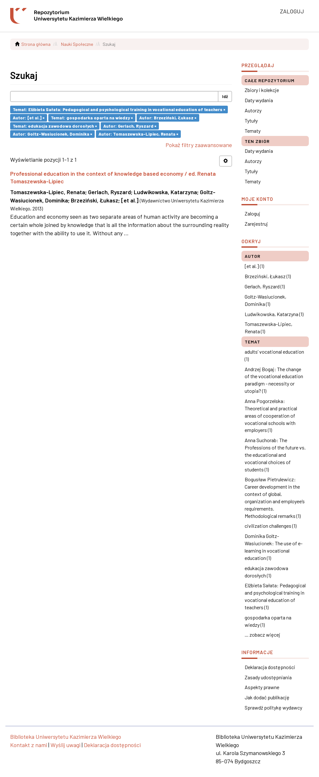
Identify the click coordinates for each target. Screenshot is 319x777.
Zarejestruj (256, 224)
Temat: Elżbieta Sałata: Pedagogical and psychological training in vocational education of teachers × (119, 109)
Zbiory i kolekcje (262, 90)
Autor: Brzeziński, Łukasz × (167, 117)
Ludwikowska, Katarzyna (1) (274, 314)
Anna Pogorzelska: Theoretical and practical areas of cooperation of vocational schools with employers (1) (271, 415)
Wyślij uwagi (65, 744)
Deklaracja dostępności (270, 667)
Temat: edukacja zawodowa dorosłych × (55, 125)
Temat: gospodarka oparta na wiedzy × (92, 117)
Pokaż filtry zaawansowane (199, 144)
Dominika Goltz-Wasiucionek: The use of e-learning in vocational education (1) (273, 547)
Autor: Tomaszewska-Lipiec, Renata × (138, 134)
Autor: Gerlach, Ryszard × (129, 125)
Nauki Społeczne (77, 44)
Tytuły (251, 120)
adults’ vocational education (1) (274, 355)
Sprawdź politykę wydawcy (273, 707)
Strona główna (36, 44)
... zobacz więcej (262, 635)
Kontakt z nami (28, 744)
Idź (225, 96)
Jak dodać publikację (267, 697)
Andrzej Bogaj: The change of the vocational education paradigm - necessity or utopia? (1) (274, 380)
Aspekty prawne (262, 687)
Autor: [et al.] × (28, 117)
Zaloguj (252, 213)
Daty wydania (259, 100)
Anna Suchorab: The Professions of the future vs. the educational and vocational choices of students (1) (275, 454)
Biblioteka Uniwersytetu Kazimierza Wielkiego (65, 736)
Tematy (253, 131)
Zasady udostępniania (268, 677)
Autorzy (253, 110)
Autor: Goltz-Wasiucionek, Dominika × (52, 134)
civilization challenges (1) (270, 526)
